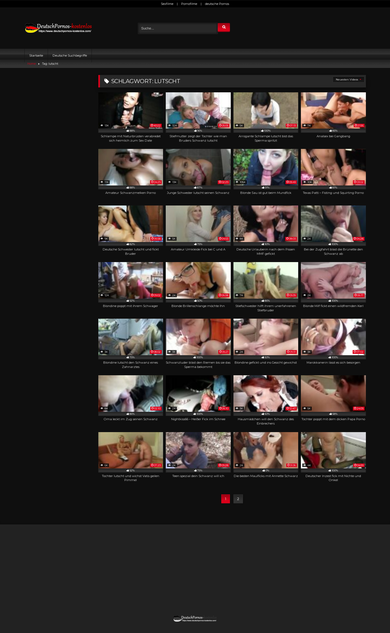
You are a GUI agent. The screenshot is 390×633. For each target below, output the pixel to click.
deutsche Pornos (217, 4)
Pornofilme (189, 4)
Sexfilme (167, 4)
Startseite (36, 55)
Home (31, 64)
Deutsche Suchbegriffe (70, 55)
